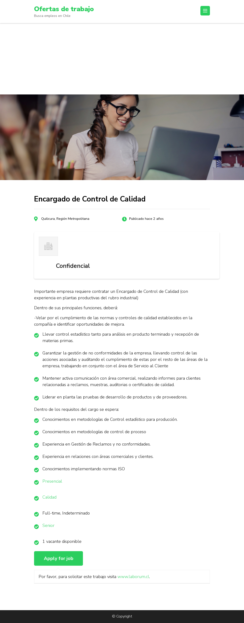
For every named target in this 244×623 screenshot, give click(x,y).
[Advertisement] (122, 58)
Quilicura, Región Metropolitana (65, 218)
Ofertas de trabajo (64, 9)
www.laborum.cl (133, 576)
